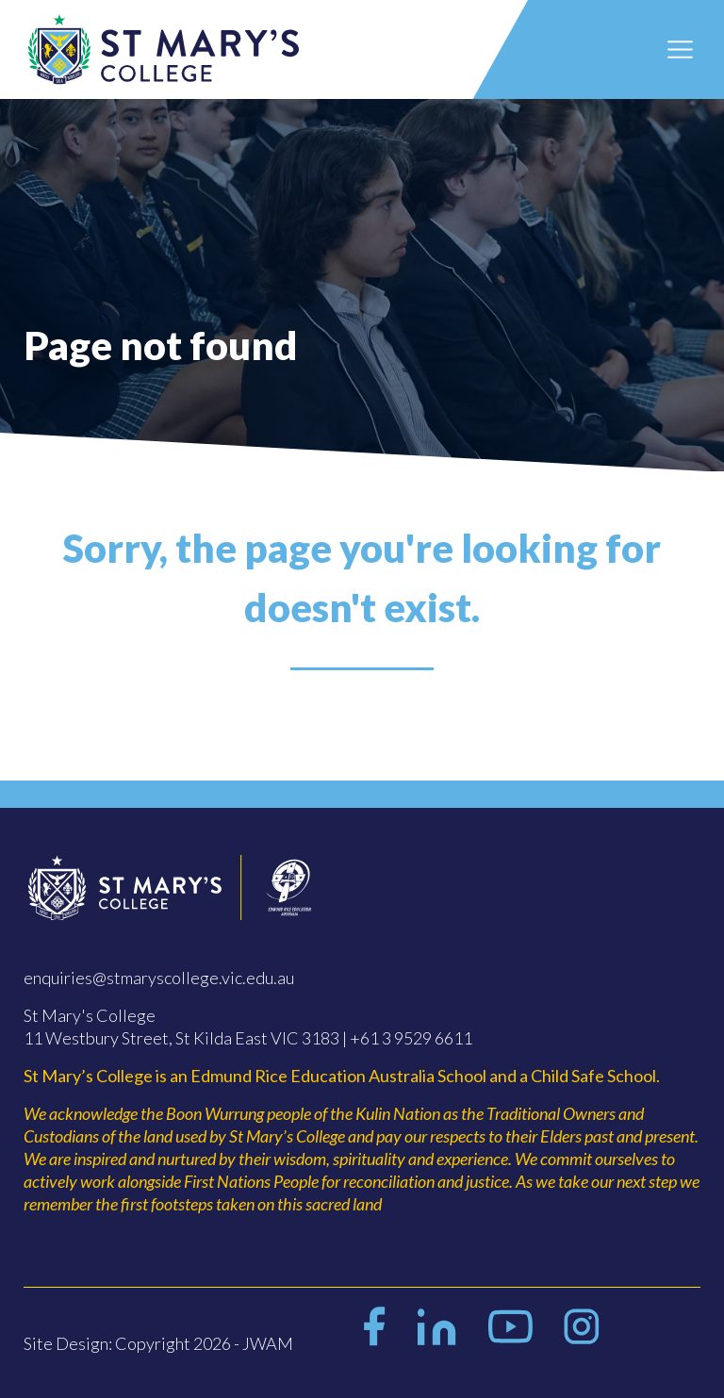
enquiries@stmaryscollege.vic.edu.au (159, 977)
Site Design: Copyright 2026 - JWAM (158, 1343)
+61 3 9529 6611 (411, 1038)
